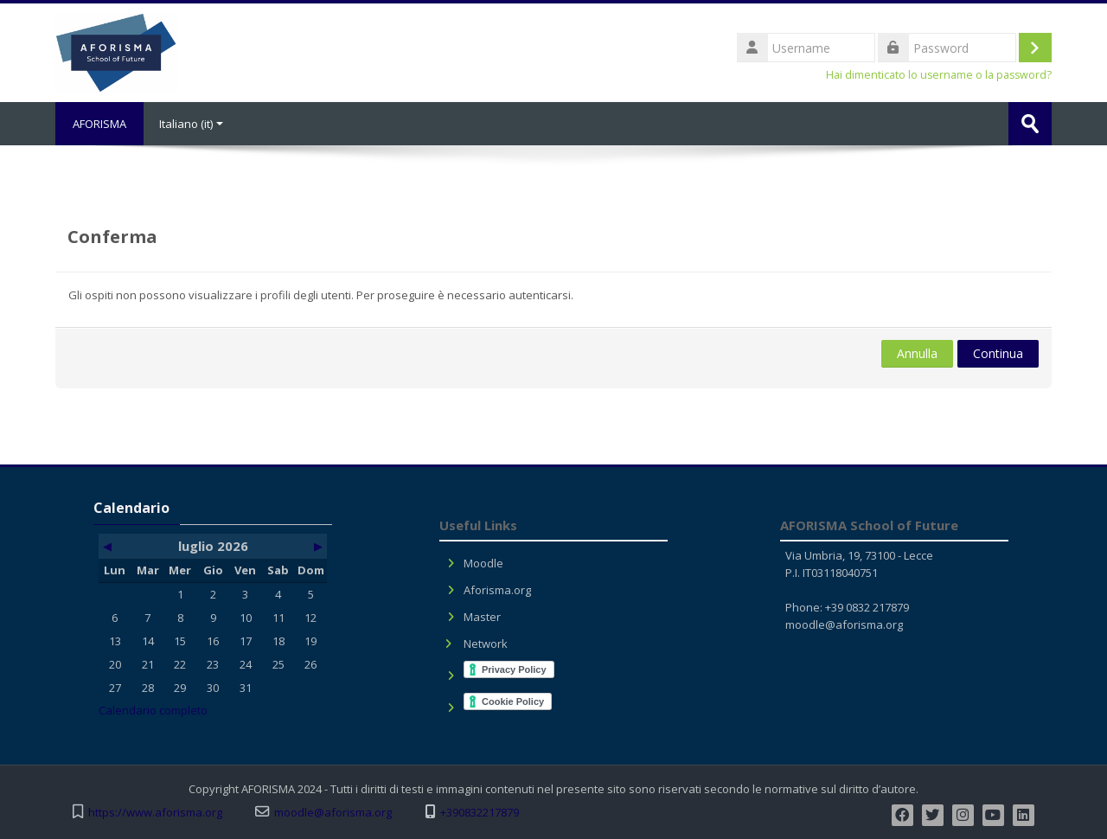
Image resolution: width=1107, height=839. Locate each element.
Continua (998, 353)
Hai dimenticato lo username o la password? (939, 74)
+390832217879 (479, 812)
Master (482, 616)
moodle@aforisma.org (844, 624)
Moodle (483, 563)
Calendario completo (153, 710)
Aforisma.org (497, 590)
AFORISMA (99, 123)
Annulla (917, 353)
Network (486, 643)
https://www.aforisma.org (155, 812)
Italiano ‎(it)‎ (191, 123)
